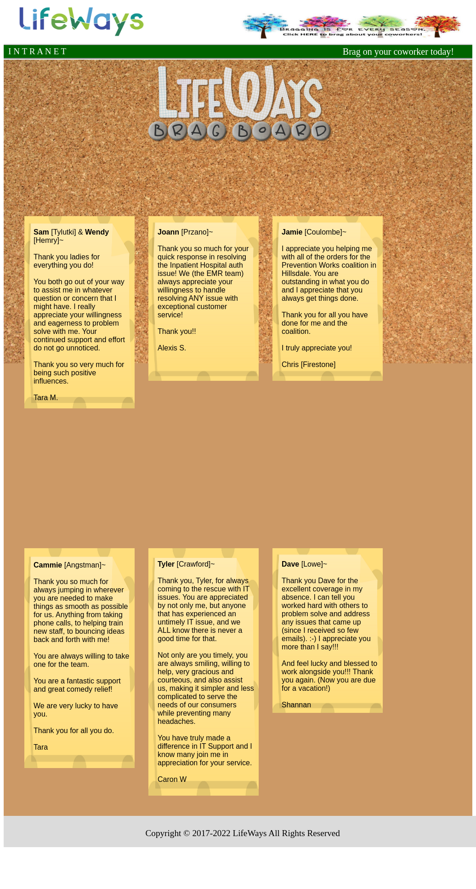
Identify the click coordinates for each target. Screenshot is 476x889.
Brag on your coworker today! (398, 51)
